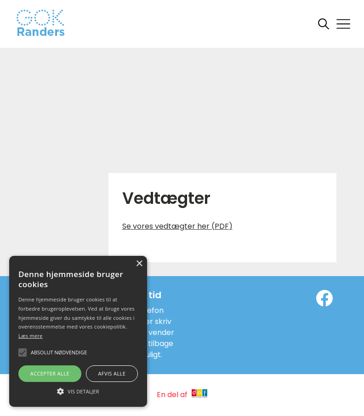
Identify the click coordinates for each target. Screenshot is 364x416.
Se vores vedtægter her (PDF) (177, 226)
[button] (78, 391)
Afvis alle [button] (111, 373)
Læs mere (30, 335)
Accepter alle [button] (49, 373)
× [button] (139, 263)
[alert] (78, 331)
